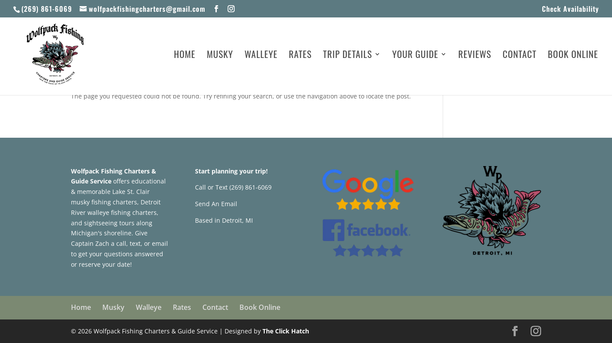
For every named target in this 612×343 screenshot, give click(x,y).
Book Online (573, 56)
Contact (520, 56)
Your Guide (415, 56)
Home (184, 56)
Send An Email (216, 204)
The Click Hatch (285, 331)
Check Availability (570, 9)
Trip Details (347, 56)
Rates (300, 56)
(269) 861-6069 (46, 8)
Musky (220, 56)
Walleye (261, 56)
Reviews (474, 56)
